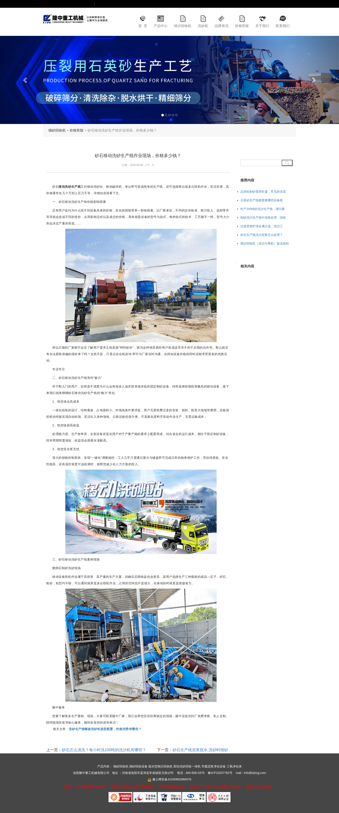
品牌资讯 (222, 26)
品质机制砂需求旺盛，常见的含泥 (263, 191)
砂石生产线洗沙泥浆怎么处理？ (261, 235)
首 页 (142, 26)
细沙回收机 (182, 26)
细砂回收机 (57, 130)
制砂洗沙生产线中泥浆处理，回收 (263, 217)
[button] (25, 80)
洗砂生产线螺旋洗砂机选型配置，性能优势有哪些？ (105, 729)
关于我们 (262, 26)
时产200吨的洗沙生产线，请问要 (262, 209)
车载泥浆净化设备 (213, 766)
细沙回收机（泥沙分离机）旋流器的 (264, 243)
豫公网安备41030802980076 (171, 779)
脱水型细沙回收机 (160, 766)
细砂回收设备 (138, 766)
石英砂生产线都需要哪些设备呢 (261, 200)
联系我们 (282, 26)
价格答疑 (242, 26)
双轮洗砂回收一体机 (187, 766)
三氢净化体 (234, 766)
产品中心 (161, 26)
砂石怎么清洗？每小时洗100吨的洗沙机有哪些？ (104, 750)
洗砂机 (203, 26)
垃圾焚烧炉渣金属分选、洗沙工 (261, 226)
